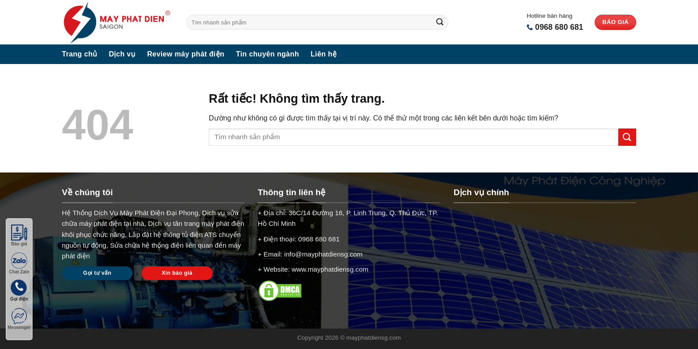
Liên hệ (324, 54)
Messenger (19, 319)
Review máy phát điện (185, 54)
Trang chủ (79, 54)
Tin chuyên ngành (267, 54)
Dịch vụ (122, 54)
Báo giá (19, 235)
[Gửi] (439, 22)
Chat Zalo (19, 263)
